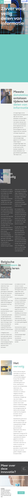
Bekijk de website (24, 470)
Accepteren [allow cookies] (21, 492)
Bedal (14, 485)
